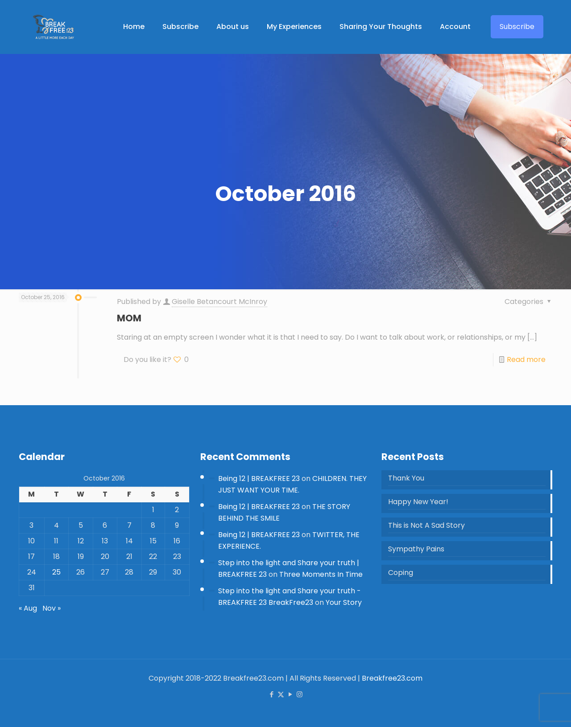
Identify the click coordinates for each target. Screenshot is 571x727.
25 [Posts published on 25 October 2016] (56, 572)
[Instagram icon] (299, 694)
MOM (129, 318)
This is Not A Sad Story (426, 525)
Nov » (51, 608)
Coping (400, 572)
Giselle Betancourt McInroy (219, 301)
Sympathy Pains (416, 549)
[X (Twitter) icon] (280, 694)
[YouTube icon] (290, 694)
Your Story (344, 602)
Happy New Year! (418, 502)
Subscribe (517, 26)
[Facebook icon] (271, 694)
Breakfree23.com (392, 678)
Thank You (406, 478)
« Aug (28, 608)
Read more (526, 359)
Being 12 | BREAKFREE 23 (259, 478)
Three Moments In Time (321, 574)
